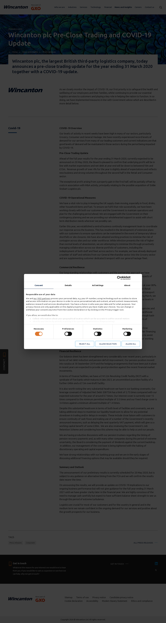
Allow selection (108, 344)
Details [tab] (68, 285)
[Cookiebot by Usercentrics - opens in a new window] (128, 278)
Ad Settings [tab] (97, 285)
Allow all (131, 344)
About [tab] (127, 285)
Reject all (84, 344)
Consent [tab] (39, 285)
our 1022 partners (42, 298)
